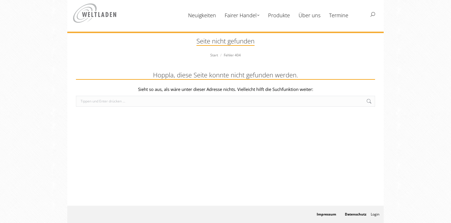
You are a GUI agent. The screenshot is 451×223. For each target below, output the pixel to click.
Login (375, 214)
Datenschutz (355, 214)
